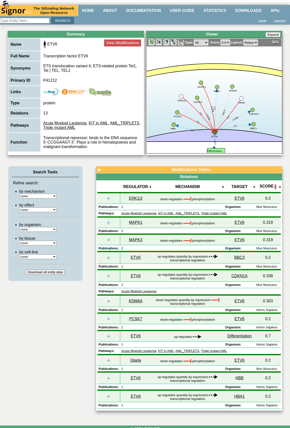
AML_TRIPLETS (124, 123)
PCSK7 (135, 319)
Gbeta (135, 360)
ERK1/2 (136, 198)
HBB (239, 378)
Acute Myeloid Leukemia (65, 123)
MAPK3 (135, 240)
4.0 (16, 10)
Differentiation (239, 336)
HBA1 (239, 396)
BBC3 (239, 257)
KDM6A (136, 301)
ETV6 (239, 198)
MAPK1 (135, 222)
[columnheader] (135, 187)
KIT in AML (98, 123)
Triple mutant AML (59, 127)
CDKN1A (240, 276)
